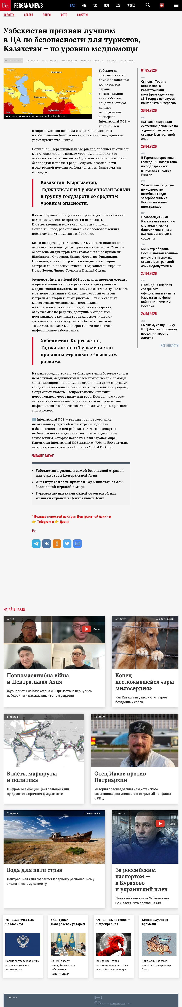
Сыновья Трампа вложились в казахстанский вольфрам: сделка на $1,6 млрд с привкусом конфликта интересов (158, 92)
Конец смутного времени (156, 922)
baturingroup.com (117, 1003)
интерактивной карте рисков (71, 149)
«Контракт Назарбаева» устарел (62, 924)
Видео (48, 15)
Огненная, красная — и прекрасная (112, 922)
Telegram (44, 521)
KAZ (72, 5)
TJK (95, 5)
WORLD (133, 5)
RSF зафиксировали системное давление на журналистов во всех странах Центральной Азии (159, 130)
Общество (98, 60)
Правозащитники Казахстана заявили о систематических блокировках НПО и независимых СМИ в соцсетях (158, 227)
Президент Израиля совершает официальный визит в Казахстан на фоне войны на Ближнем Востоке (158, 295)
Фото (65, 15)
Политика (85, 60)
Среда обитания (50, 60)
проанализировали (96, 279)
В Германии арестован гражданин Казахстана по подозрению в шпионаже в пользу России (159, 166)
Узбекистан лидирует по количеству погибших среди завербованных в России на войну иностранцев (158, 196)
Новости (9, 15)
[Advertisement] (91, 581)
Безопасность (69, 60)
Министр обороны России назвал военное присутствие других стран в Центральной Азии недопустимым (159, 257)
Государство (32, 60)
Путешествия (127, 60)
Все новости (169, 345)
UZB (119, 5)
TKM (107, 5)
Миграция (112, 60)
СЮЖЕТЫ (84, 15)
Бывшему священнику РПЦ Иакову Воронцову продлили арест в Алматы (159, 331)
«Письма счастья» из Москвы (20, 922)
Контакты (12, 996)
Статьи (29, 15)
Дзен (64, 521)
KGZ (84, 5)
